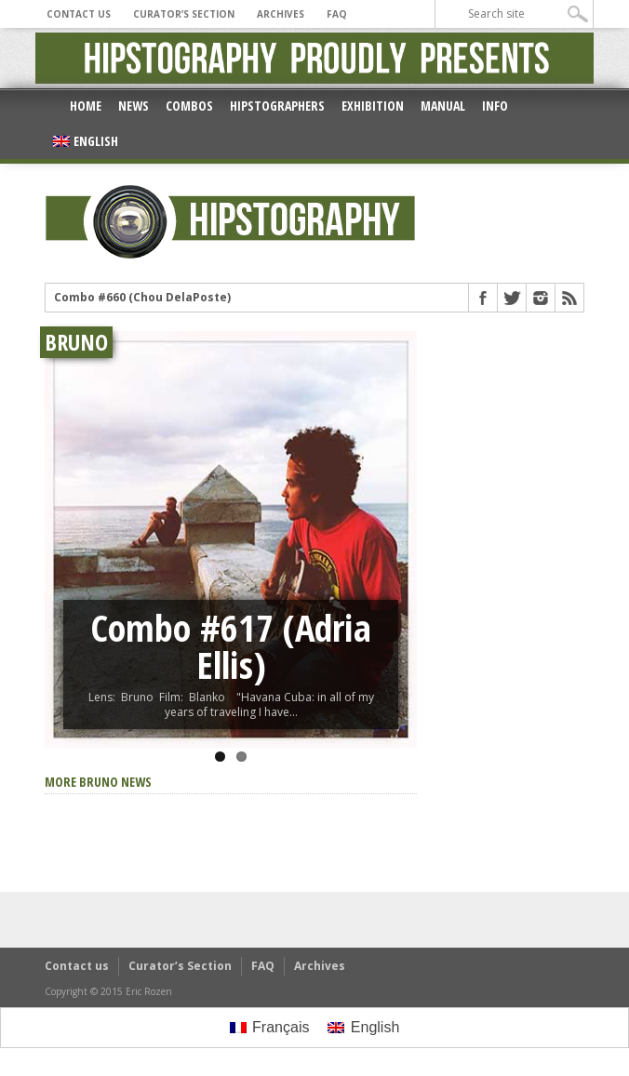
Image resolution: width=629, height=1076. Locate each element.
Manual (443, 105)
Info (495, 105)
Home (85, 105)
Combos (189, 105)
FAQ (337, 13)
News (133, 105)
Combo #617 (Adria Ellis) (230, 646)
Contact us (79, 13)
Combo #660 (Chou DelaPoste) (142, 297)
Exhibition (372, 105)
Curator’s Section (183, 13)
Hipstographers (277, 105)
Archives (280, 13)
